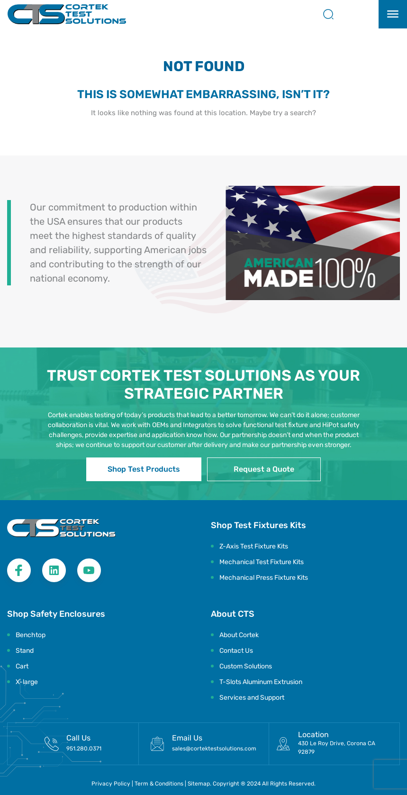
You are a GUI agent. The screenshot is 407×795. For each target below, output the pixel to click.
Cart (22, 666)
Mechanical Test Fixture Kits (261, 562)
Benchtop (30, 635)
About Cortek (239, 635)
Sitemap (199, 783)
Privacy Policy (110, 783)
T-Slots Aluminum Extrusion (260, 682)
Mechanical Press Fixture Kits (263, 578)
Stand (25, 651)
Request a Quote (264, 469)
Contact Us (236, 651)
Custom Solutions (245, 666)
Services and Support (251, 698)
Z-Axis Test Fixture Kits (253, 546)
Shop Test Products (144, 469)
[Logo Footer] (61, 528)
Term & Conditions (160, 783)
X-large (27, 682)
